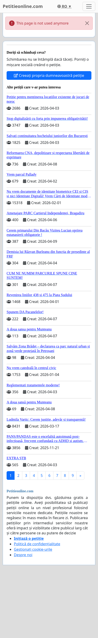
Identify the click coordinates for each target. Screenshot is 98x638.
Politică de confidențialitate (37, 543)
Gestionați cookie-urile (33, 549)
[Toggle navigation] (89, 6)
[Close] (87, 23)
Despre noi (23, 554)
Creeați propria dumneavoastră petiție (49, 75)
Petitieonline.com (23, 6)
